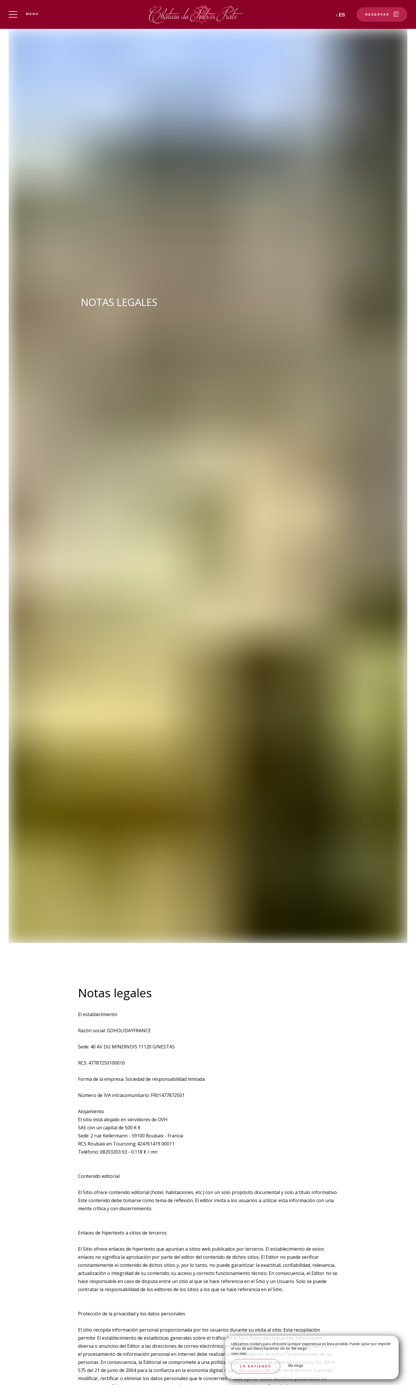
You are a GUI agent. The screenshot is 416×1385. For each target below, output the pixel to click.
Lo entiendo (255, 1366)
